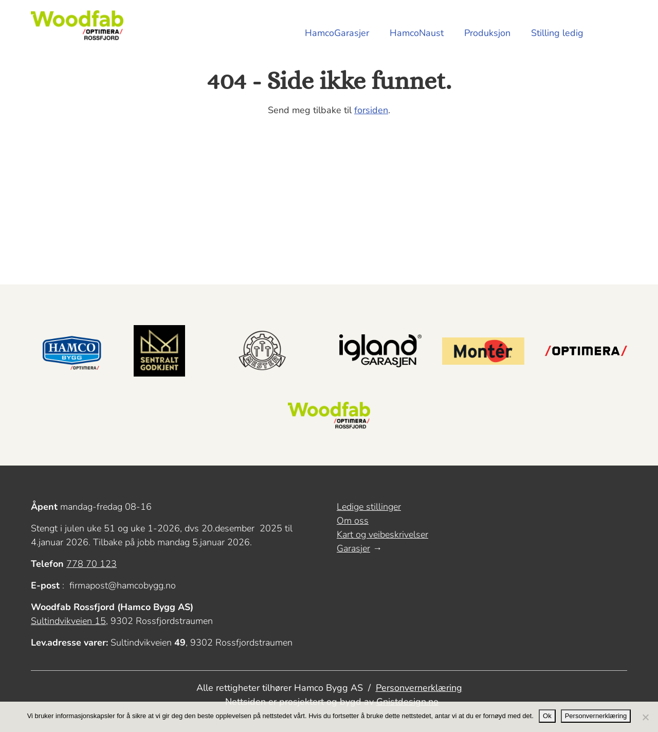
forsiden (371, 110)
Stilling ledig (557, 33)
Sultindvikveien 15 (68, 621)
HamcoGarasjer (337, 33)
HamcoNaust (417, 33)
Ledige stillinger (369, 507)
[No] (645, 717)
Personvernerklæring (419, 688)
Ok (547, 716)
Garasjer (353, 548)
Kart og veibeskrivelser (382, 534)
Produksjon (487, 33)
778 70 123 (91, 564)
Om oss (353, 520)
